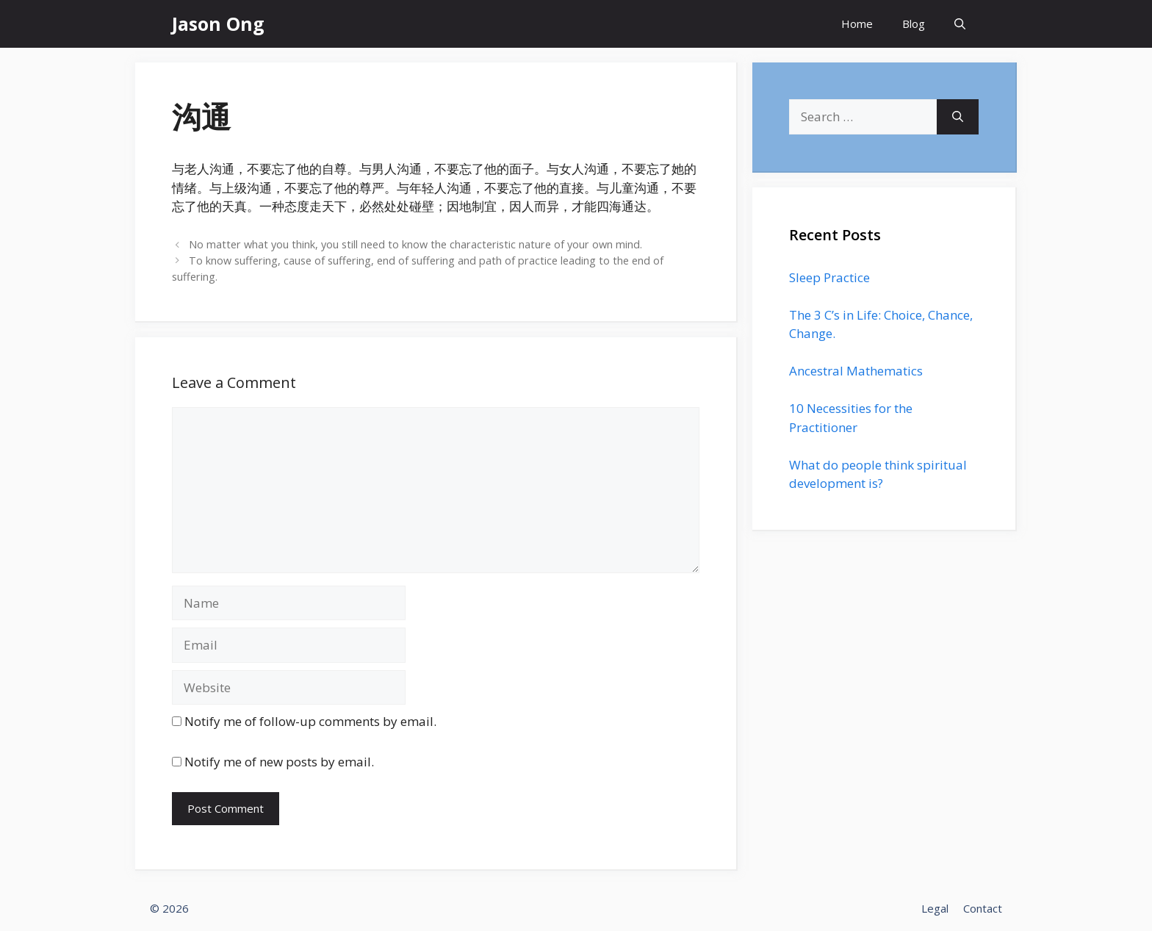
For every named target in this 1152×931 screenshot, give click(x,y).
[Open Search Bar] (960, 24)
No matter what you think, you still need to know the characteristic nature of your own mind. (415, 244)
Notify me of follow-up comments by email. (310, 721)
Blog (913, 23)
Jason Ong (218, 23)
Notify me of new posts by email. (279, 761)
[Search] (958, 116)
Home (857, 23)
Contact (982, 908)
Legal (934, 908)
